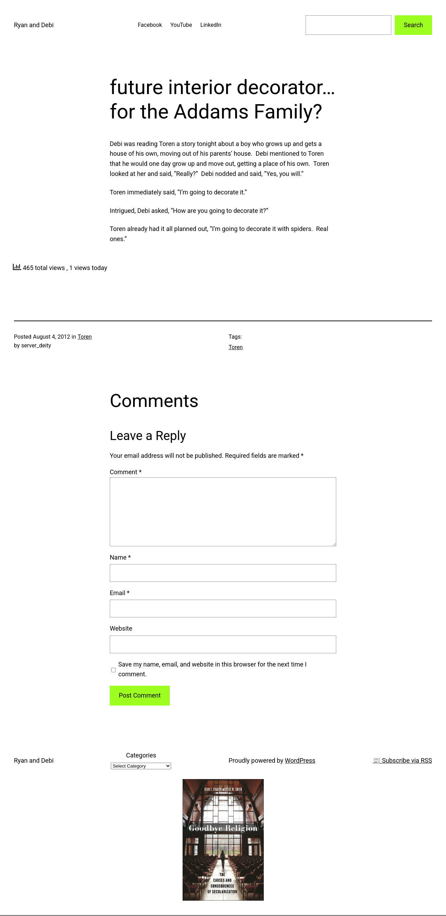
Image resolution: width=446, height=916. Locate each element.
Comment (125, 472)
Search (413, 25)
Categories (141, 755)
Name (120, 557)
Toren (85, 336)
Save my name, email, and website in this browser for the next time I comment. (212, 669)
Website (121, 628)
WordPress (300, 760)
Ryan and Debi (34, 25)
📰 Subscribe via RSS (402, 760)
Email (120, 592)
